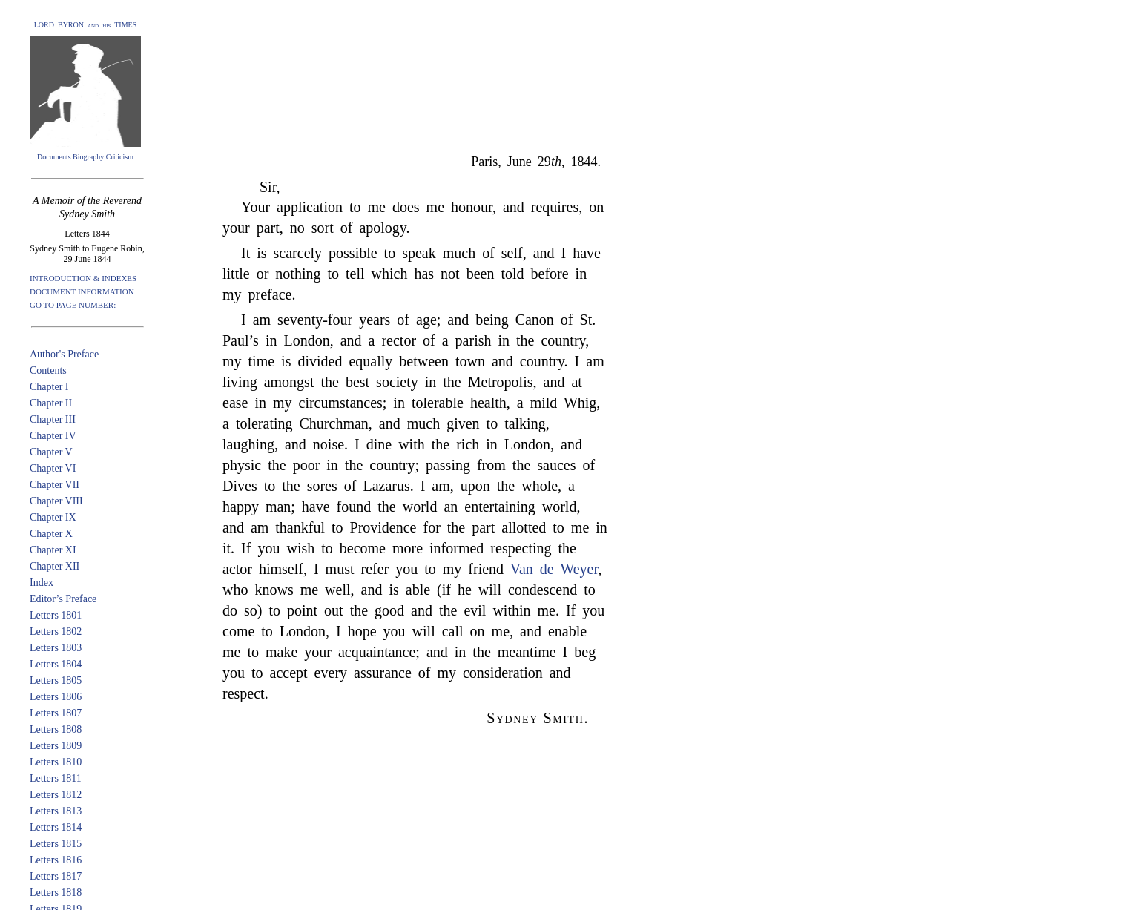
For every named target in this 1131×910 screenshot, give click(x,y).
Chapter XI (53, 549)
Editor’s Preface (63, 598)
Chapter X (51, 533)
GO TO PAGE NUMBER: (73, 304)
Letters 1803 (56, 647)
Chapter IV (53, 435)
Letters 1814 (56, 827)
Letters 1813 (56, 811)
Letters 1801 (56, 615)
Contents (48, 370)
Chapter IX (53, 517)
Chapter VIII (56, 501)
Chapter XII (54, 566)
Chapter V (51, 452)
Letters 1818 (56, 892)
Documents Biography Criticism (85, 157)
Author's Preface (64, 354)
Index (41, 582)
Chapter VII (54, 484)
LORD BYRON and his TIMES (85, 25)
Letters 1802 (56, 631)
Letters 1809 (56, 745)
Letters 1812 (56, 794)
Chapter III (53, 419)
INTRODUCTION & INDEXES (83, 278)
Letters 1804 (56, 664)
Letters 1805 (56, 680)
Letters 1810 (56, 762)
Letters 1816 (56, 860)
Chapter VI (53, 468)
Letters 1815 (56, 843)
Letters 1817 (56, 876)
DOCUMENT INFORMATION (82, 291)
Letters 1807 (56, 713)
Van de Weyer (554, 569)
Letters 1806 (56, 696)
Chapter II (51, 403)
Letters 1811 (56, 778)
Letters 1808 (56, 729)
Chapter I (49, 386)
